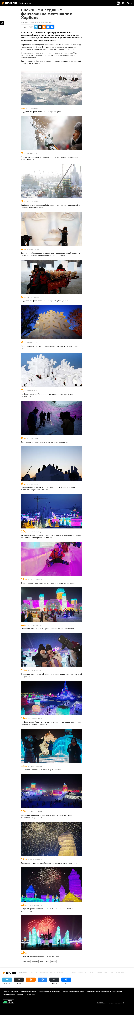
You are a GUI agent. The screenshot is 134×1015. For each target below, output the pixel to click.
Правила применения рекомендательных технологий (104, 991)
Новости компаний (8, 994)
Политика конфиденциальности (49, 991)
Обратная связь (30, 994)
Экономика (61, 973)
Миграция (82, 973)
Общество (35, 961)
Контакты (14, 991)
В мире (52, 973)
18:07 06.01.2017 (26, 22)
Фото (41, 961)
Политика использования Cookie (73, 991)
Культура (91, 973)
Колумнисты (109, 973)
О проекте (5, 991)
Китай (47, 961)
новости (34, 973)
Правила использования (28, 991)
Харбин (53, 961)
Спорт (99, 973)
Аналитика (120, 973)
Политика (44, 973)
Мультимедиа (26, 961)
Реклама (20, 994)
